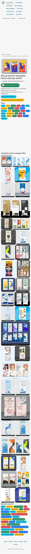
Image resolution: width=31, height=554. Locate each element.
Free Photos (19, 2)
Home (3, 54)
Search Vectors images (9, 18)
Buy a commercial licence (8, 96)
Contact (15, 544)
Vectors (8, 54)
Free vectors (9, 2)
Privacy (20, 541)
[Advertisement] (15, 37)
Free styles (19, 11)
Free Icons (20, 8)
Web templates (10, 8)
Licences (11, 541)
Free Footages (18, 5)
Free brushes (10, 11)
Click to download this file (10, 85)
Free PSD (18, 14)
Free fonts (9, 5)
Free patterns (10, 14)
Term (15, 541)
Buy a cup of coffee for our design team (12, 100)
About (25, 541)
